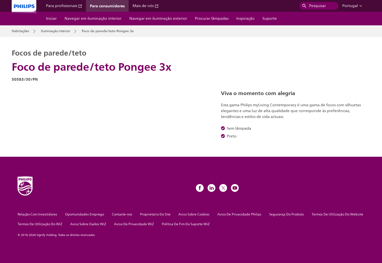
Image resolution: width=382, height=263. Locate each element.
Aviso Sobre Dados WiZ (88, 224)
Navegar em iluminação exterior (158, 18)
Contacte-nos (122, 214)
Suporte (269, 18)
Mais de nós (146, 6)
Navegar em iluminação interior (93, 18)
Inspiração (245, 18)
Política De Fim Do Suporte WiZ (186, 224)
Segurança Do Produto (286, 214)
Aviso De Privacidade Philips (239, 214)
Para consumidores (107, 6)
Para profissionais (64, 6)
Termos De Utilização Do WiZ (40, 224)
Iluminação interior (55, 31)
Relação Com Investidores (37, 214)
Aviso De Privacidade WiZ (134, 224)
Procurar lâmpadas (212, 18)
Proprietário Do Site (155, 214)
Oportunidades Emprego (84, 214)
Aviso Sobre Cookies (194, 214)
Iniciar (51, 18)
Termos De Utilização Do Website (337, 214)
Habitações (20, 31)
